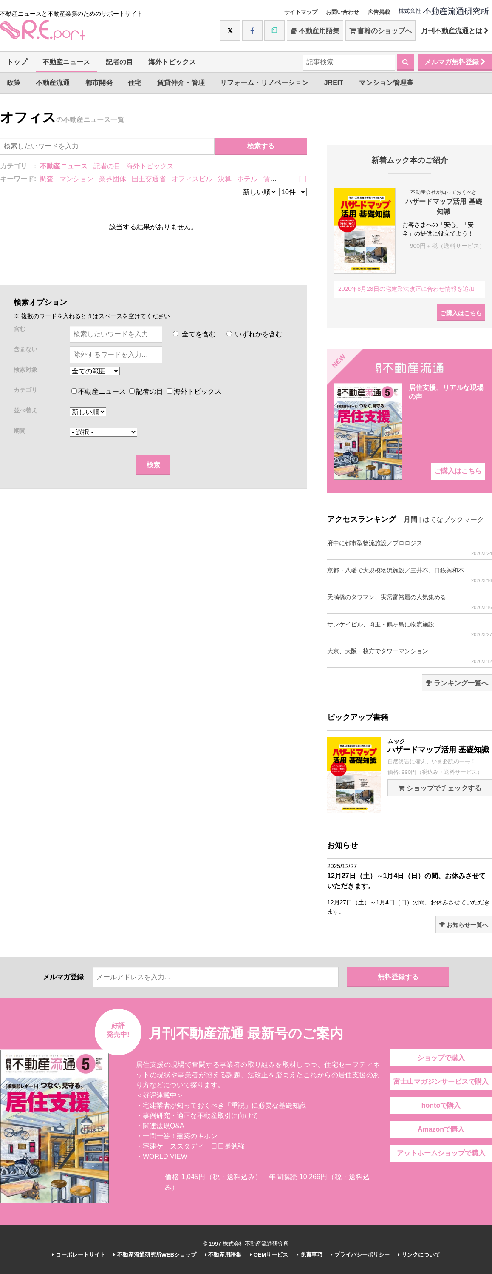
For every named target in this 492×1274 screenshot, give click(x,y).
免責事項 (309, 1254)
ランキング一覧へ (457, 683)
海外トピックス (172, 61)
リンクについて (419, 1254)
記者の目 (119, 61)
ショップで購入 (441, 1057)
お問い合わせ (342, 12)
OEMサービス (269, 1254)
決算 (225, 178)
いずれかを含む (254, 334)
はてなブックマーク (453, 519)
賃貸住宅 (277, 178)
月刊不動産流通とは (455, 30)
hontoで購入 (441, 1105)
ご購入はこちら (461, 313)
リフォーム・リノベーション (264, 82)
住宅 (134, 82)
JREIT (333, 82)
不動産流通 (53, 82)
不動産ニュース (66, 61)
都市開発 (99, 82)
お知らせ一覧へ (463, 924)
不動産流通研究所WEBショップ (154, 1254)
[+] (303, 178)
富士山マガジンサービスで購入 (441, 1081)
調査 (47, 178)
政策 (13, 82)
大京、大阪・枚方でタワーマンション (409, 656)
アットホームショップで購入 (441, 1153)
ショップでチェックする (439, 788)
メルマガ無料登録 (454, 61)
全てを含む (194, 334)
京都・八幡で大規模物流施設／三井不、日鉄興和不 (409, 575)
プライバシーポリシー (360, 1254)
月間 (410, 519)
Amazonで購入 (441, 1129)
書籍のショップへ (380, 30)
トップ (17, 61)
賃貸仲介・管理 (181, 82)
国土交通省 (149, 178)
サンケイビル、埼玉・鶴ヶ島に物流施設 (409, 629)
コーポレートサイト (78, 1254)
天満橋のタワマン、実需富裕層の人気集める (409, 602)
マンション (76, 178)
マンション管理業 (386, 82)
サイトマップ (300, 12)
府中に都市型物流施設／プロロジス (409, 548)
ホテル (247, 178)
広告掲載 (379, 12)
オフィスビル (192, 178)
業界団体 (112, 178)
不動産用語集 (315, 30)
